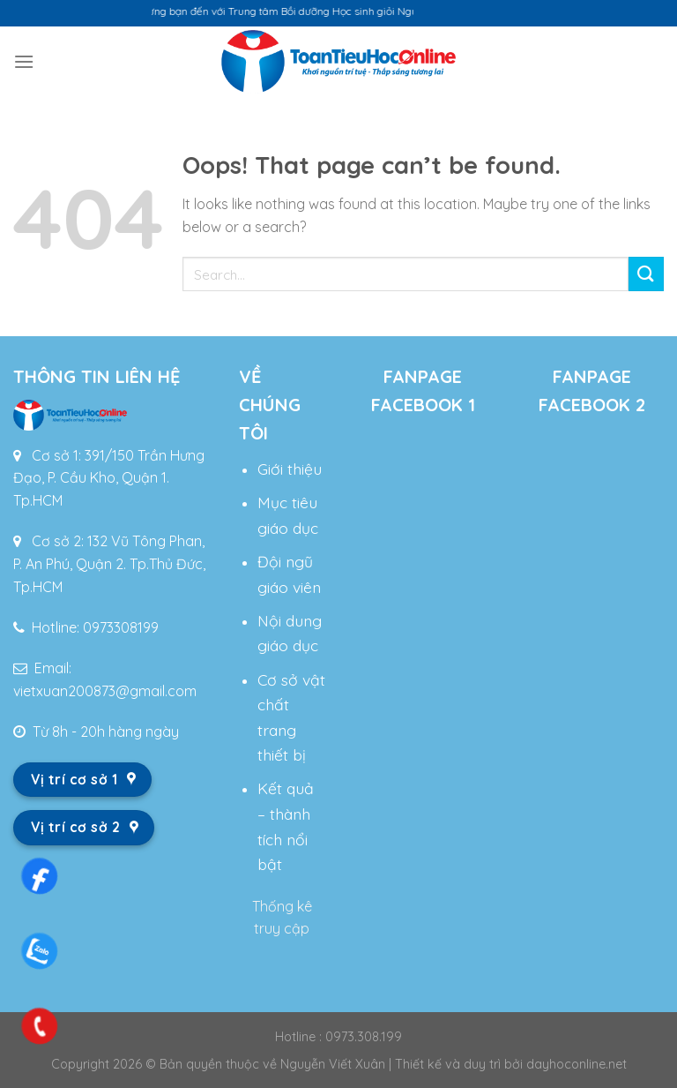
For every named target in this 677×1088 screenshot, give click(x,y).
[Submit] (646, 274)
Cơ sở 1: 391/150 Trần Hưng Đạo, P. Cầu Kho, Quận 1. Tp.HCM (109, 477)
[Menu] (23, 61)
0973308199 (121, 627)
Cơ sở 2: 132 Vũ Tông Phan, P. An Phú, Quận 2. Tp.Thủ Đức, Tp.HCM (109, 563)
